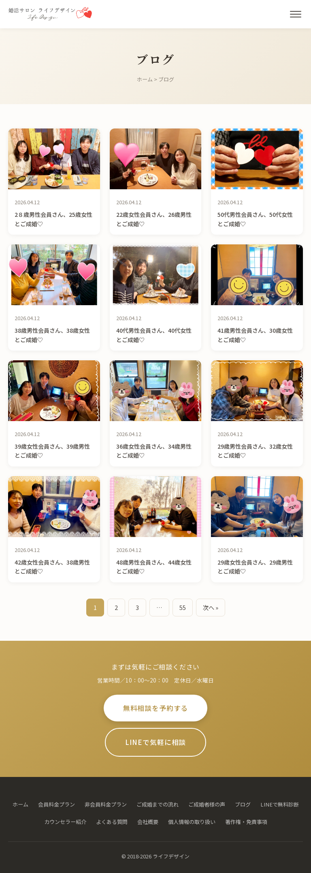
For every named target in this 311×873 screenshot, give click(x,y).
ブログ (243, 804)
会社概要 (147, 822)
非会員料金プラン (106, 804)
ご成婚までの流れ (157, 804)
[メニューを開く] (295, 14)
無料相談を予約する (155, 708)
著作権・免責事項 (246, 822)
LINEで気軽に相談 (155, 742)
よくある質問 (112, 822)
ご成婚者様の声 (206, 804)
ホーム (145, 79)
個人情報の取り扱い (191, 822)
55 (182, 607)
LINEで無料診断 (279, 804)
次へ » (210, 607)
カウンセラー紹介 (65, 822)
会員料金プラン (56, 804)
